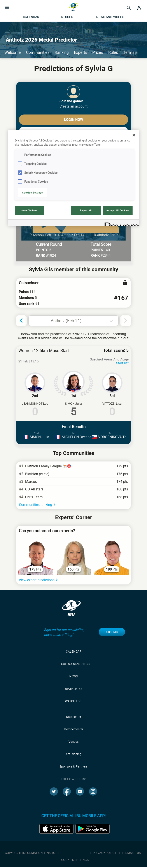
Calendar (73, 651)
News (73, 676)
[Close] (134, 135)
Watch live (73, 701)
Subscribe (112, 632)
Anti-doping (73, 754)
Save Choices (29, 210)
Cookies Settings (32, 192)
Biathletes (73, 689)
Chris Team (34, 497)
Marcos (31, 481)
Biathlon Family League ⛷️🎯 (48, 466)
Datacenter (73, 717)
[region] (73, 178)
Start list (122, 363)
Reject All (86, 210)
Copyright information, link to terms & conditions (46, 853)
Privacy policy (104, 853)
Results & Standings (73, 664)
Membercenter (73, 729)
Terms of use (132, 853)
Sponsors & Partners (74, 766)
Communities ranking (35, 504)
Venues (73, 741)
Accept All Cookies (117, 210)
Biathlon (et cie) (37, 473)
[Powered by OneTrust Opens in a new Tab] (120, 223)
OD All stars (34, 489)
